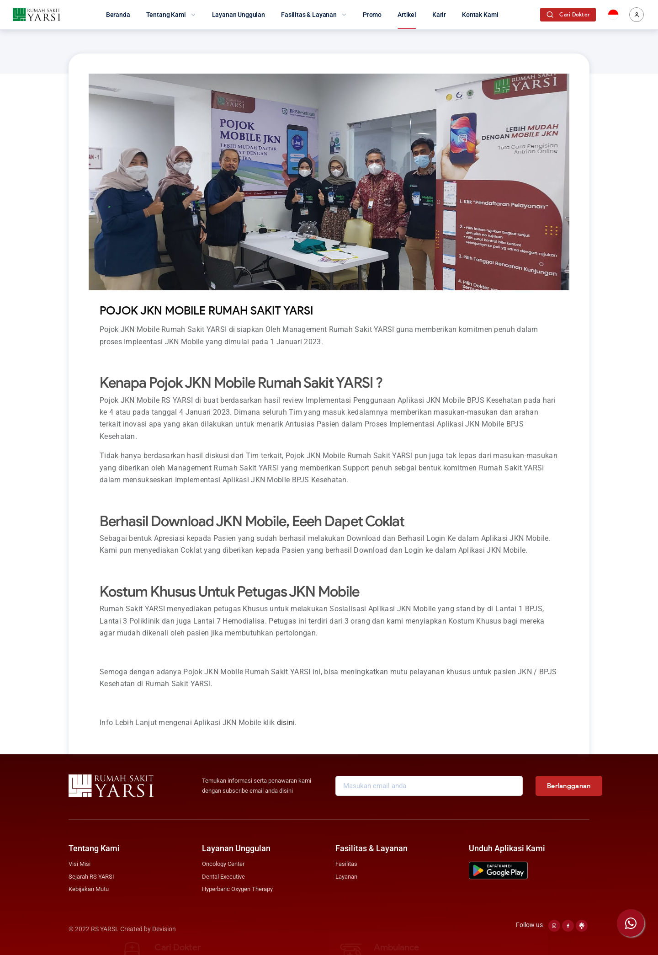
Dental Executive (223, 876)
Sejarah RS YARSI (91, 876)
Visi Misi (79, 863)
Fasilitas (346, 863)
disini (286, 722)
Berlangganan (569, 786)
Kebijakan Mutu (89, 889)
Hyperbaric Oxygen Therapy (237, 889)
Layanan (346, 876)
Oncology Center (223, 863)
